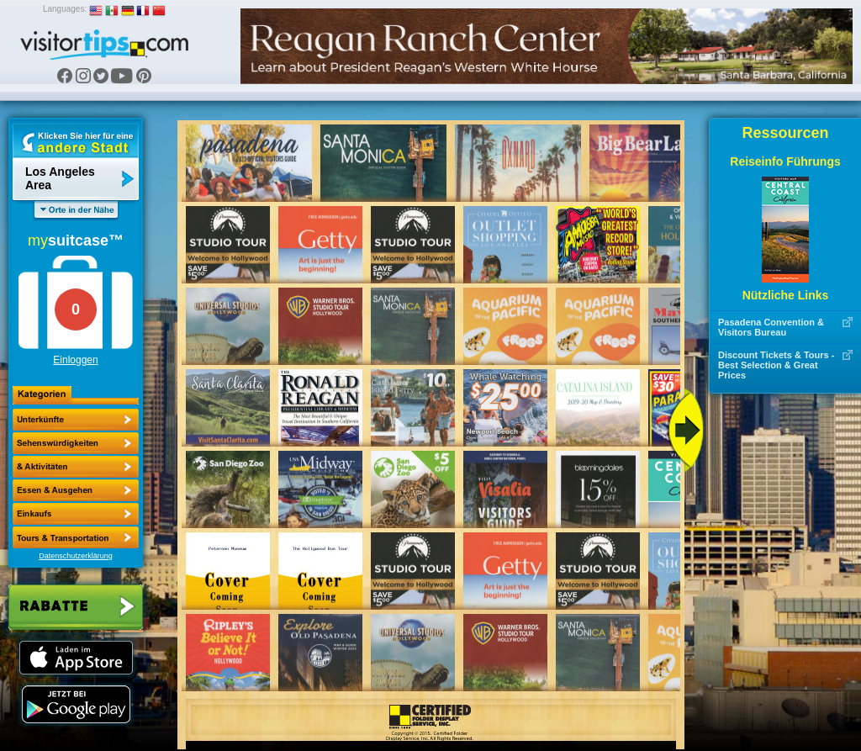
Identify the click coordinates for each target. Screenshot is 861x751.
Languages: (65, 8)
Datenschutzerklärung (76, 556)
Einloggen (75, 360)
